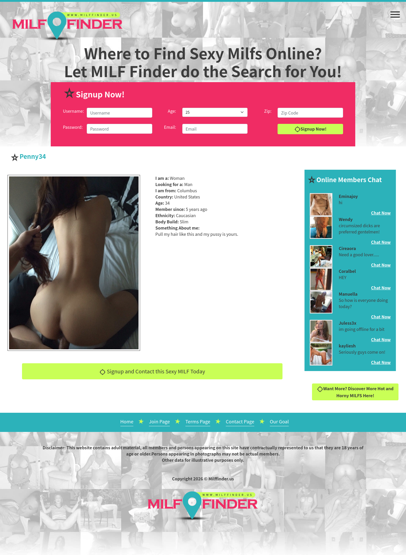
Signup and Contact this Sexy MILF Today (152, 371)
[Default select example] (215, 112)
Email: (170, 127)
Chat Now (381, 213)
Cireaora (347, 248)
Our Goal (279, 421)
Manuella (348, 294)
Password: (73, 127)
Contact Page (240, 421)
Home (127, 421)
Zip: (267, 111)
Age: (172, 111)
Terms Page (197, 421)
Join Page (159, 421)
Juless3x (347, 323)
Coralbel (347, 271)
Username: (73, 111)
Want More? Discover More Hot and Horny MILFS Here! (355, 392)
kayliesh (347, 346)
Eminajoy (348, 196)
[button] (395, 12)
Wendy (346, 219)
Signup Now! (310, 129)
